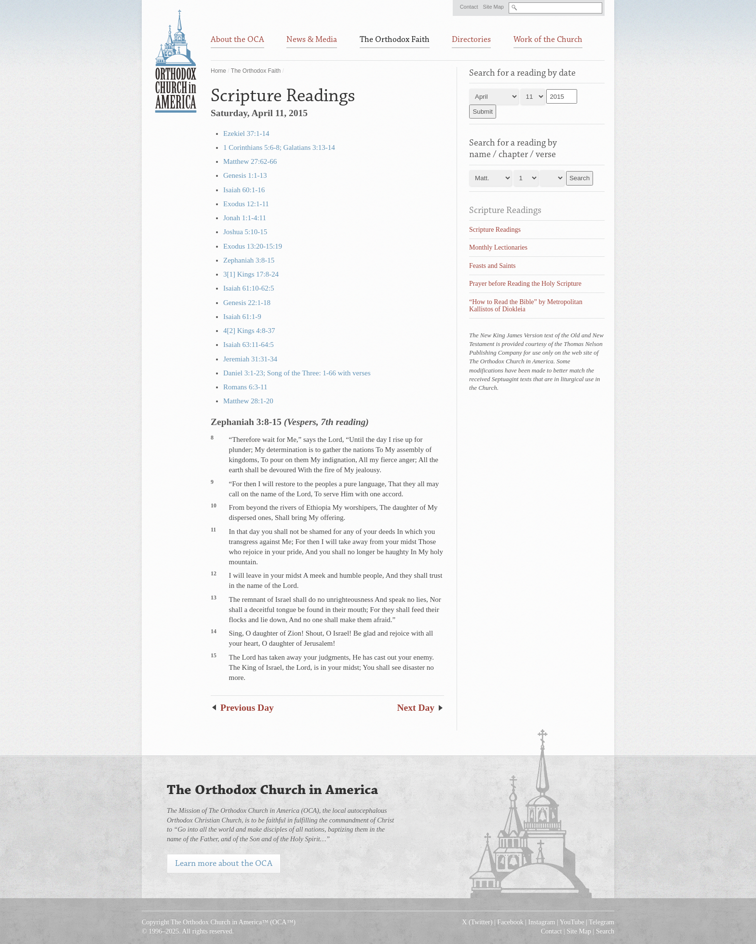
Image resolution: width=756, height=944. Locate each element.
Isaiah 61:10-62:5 (248, 288)
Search (605, 931)
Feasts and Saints (492, 265)
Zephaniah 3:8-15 (248, 260)
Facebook (510, 922)
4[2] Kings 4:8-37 (249, 330)
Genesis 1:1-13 (245, 175)
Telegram (601, 922)
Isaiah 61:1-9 (242, 316)
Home (218, 70)
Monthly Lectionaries (498, 247)
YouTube (572, 922)
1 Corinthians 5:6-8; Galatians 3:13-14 (279, 147)
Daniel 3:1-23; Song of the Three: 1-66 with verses (297, 373)
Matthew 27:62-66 (250, 161)
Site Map (493, 7)
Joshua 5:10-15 (245, 232)
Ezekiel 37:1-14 (246, 133)
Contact (469, 7)
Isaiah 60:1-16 (244, 190)
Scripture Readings (505, 210)
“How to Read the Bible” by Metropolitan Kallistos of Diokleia (525, 305)
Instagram (541, 922)
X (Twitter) (477, 922)
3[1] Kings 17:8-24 (251, 274)
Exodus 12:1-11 (246, 204)
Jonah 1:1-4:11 (244, 218)
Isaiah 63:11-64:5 (248, 344)
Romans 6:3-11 (245, 387)
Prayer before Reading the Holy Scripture (525, 283)
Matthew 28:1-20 (248, 401)
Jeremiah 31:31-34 (250, 359)
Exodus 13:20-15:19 (252, 246)
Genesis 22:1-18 (246, 302)
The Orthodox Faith (256, 70)
